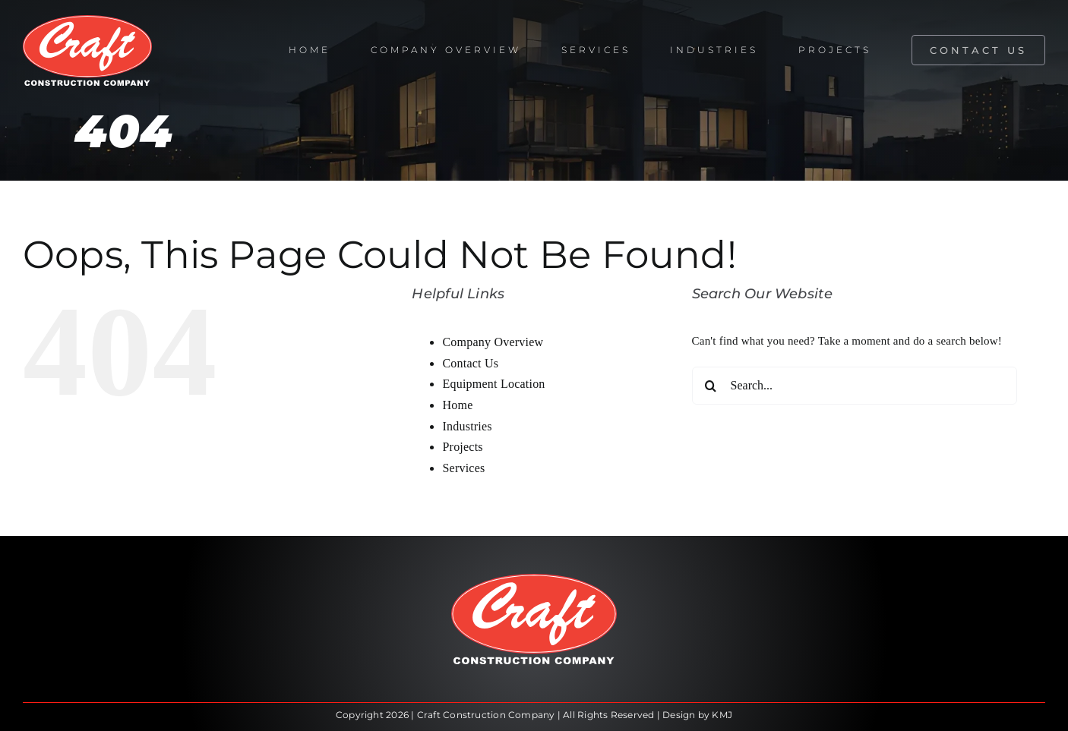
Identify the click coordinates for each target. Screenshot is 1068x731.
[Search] (711, 386)
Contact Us (470, 363)
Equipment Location (493, 383)
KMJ (722, 714)
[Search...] (855, 386)
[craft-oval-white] (87, 20)
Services (463, 468)
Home (457, 405)
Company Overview (492, 342)
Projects (462, 446)
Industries (466, 426)
